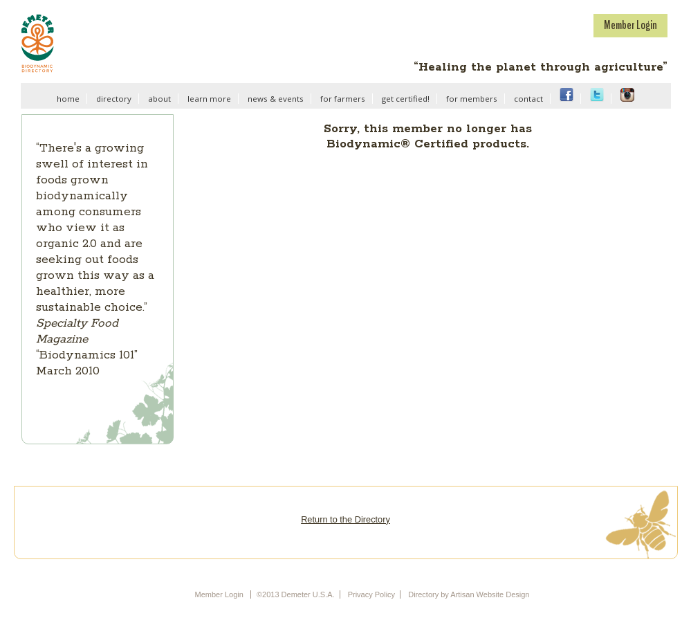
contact (528, 98)
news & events (276, 98)
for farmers (342, 98)
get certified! (406, 98)
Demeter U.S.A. (116, 43)
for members (471, 98)
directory (113, 98)
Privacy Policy (371, 594)
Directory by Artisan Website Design (468, 594)
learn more (209, 98)
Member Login (630, 25)
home (68, 98)
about (159, 98)
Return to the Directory (345, 519)
